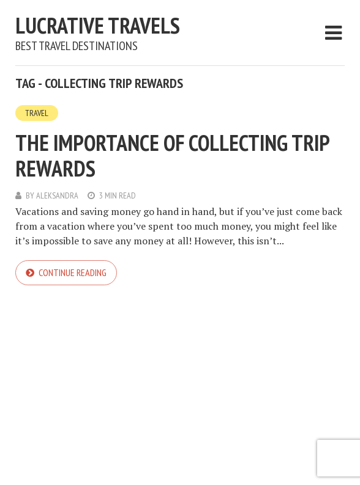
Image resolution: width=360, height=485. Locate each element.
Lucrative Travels (97, 25)
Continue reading (73, 272)
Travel (36, 113)
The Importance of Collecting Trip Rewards (172, 155)
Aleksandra (57, 195)
